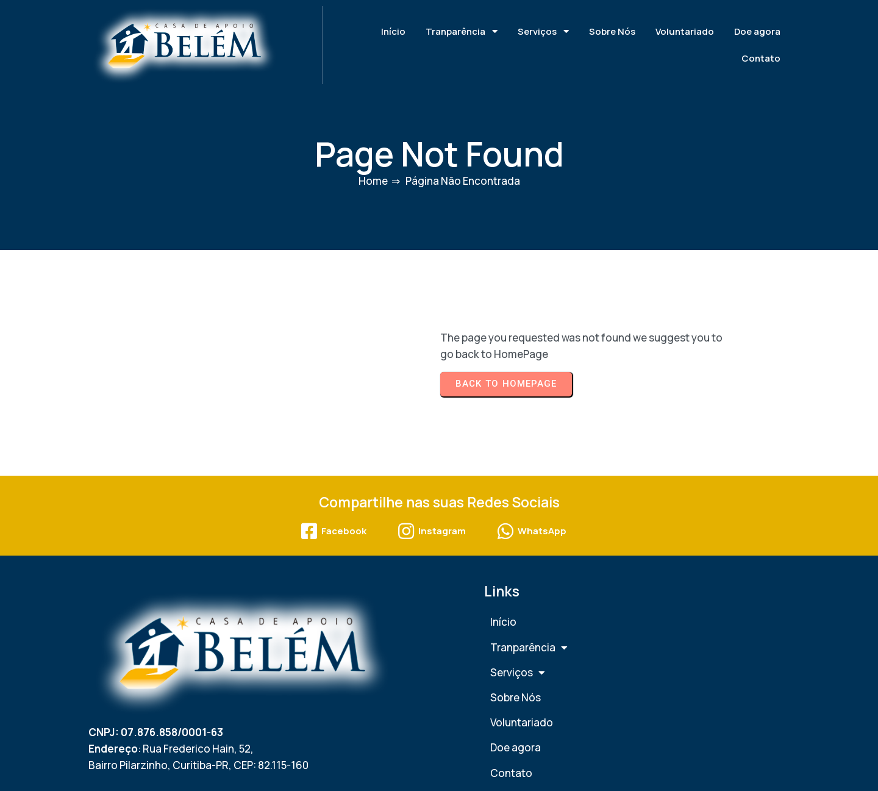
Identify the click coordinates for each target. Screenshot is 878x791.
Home (373, 169)
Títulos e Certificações (702, 578)
